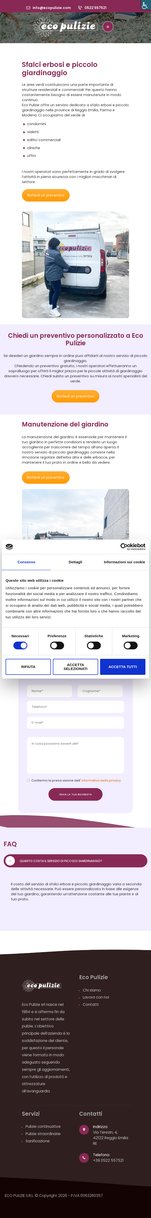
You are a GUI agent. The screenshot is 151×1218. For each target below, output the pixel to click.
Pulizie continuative (43, 1126)
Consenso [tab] (26, 562)
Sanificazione (38, 1141)
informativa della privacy (101, 780)
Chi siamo (92, 990)
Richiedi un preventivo (46, 195)
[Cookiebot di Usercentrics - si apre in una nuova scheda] (124, 546)
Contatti (91, 1004)
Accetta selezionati (75, 667)
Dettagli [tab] (75, 562)
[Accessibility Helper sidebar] (146, 5)
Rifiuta (28, 667)
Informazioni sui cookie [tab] (124, 562)
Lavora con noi (96, 997)
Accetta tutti (123, 667)
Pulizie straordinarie (43, 1133)
